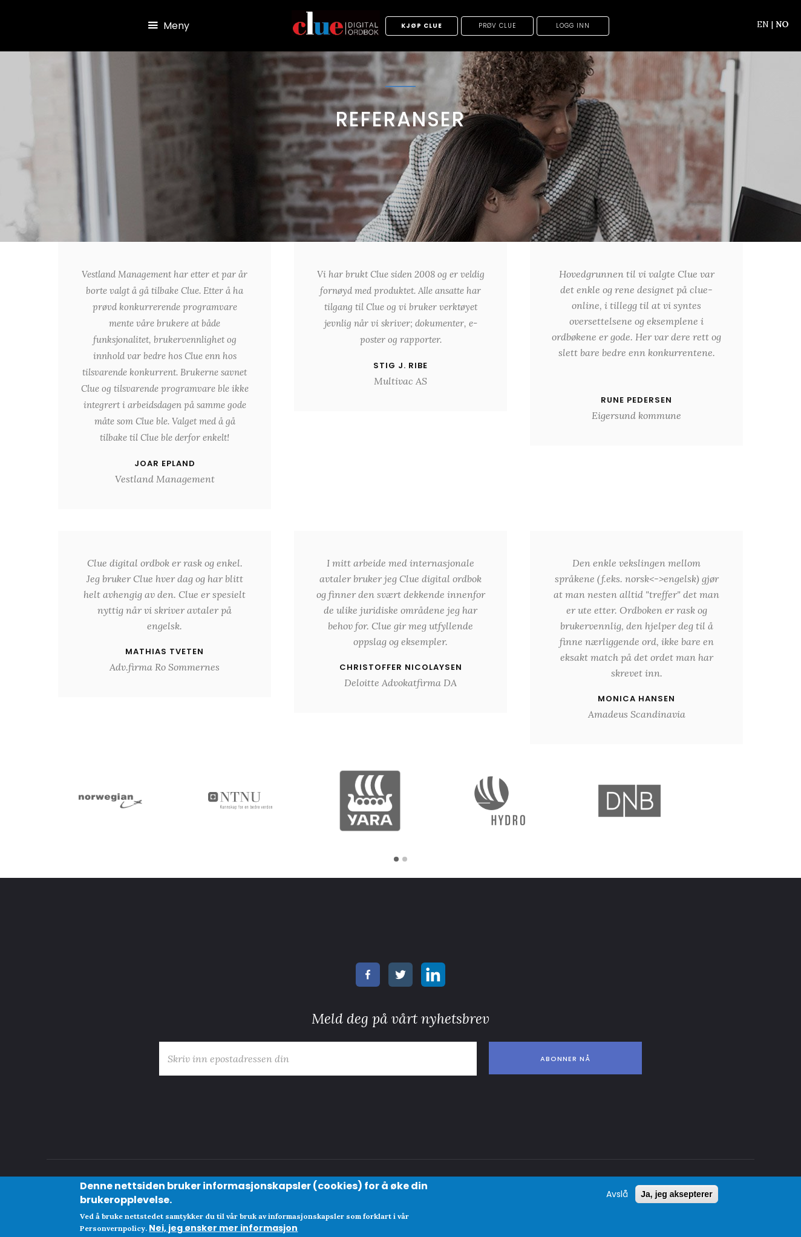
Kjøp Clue (421, 25)
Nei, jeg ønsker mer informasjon (223, 1228)
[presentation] (245, 1105)
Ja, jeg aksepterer (676, 1194)
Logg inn (573, 25)
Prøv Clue (497, 25)
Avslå (617, 1194)
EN (765, 24)
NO (782, 24)
